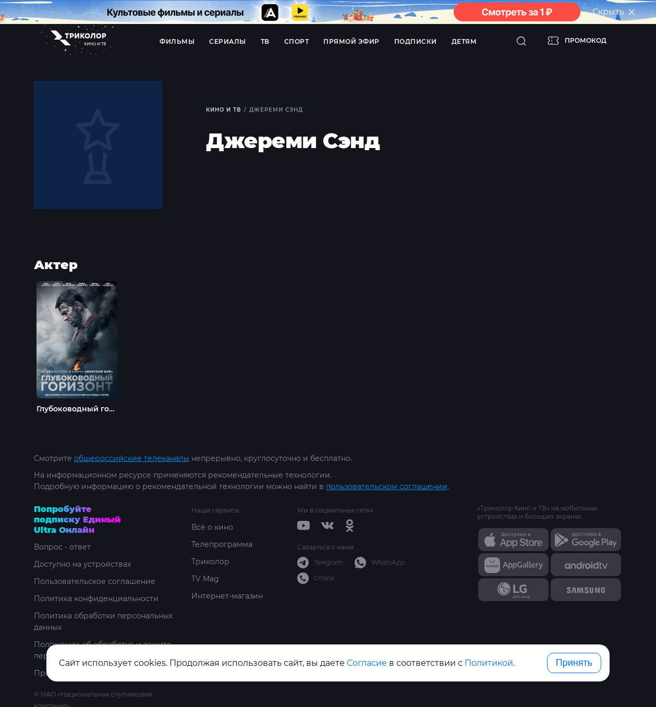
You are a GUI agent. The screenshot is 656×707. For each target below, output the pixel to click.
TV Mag (205, 578)
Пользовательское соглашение (94, 581)
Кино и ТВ (223, 109)
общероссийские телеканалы (131, 458)
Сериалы (227, 41)
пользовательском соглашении (386, 486)
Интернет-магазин (227, 596)
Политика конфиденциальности (96, 598)
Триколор (210, 561)
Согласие (367, 663)
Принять (574, 662)
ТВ (265, 41)
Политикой (489, 663)
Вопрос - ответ (62, 547)
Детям (464, 41)
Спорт (296, 41)
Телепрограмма (221, 544)
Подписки (415, 41)
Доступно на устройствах (82, 564)
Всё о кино (212, 527)
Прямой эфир (351, 41)
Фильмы (177, 41)
